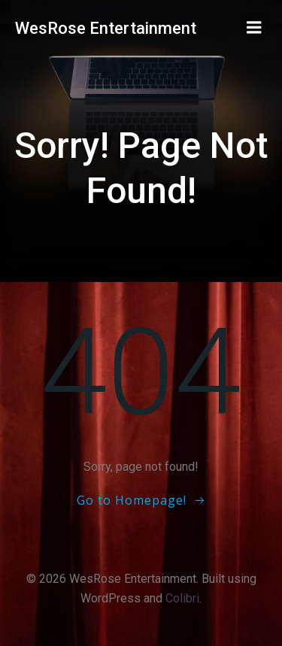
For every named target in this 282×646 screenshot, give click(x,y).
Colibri (182, 598)
